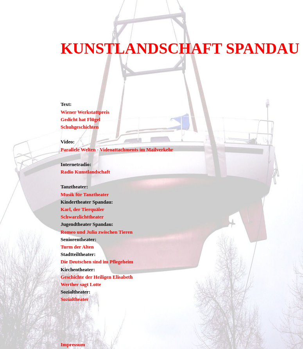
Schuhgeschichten (80, 127)
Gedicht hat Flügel (80, 119)
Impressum (73, 344)
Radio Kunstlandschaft (85, 172)
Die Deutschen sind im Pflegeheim (97, 262)
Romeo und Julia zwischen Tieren (97, 232)
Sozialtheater (75, 299)
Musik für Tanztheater (85, 194)
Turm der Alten (77, 247)
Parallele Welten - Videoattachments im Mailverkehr (117, 149)
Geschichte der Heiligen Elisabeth (97, 277)
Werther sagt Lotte (81, 284)
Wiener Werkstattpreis (85, 112)
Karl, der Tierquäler (82, 209)
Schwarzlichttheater (82, 217)
